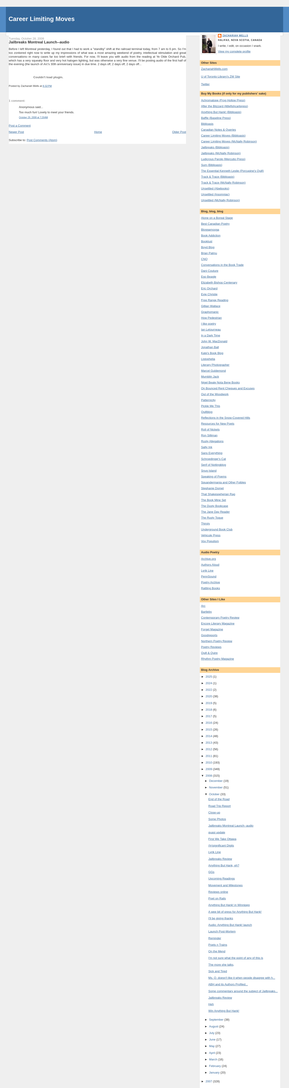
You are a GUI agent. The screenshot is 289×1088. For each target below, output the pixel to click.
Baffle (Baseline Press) (216, 118)
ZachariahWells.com (214, 69)
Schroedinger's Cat (213, 459)
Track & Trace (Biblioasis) (217, 176)
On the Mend (216, 951)
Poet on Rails (217, 898)
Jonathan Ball (210, 347)
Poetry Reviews (211, 647)
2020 (209, 696)
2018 (209, 709)
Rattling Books (210, 588)
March (213, 1059)
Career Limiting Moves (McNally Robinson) (229, 141)
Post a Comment (20, 125)
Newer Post (16, 132)
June (212, 1039)
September (216, 1019)
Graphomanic (210, 312)
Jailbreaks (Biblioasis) (215, 147)
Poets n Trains (217, 944)
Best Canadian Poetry (215, 223)
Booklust (206, 241)
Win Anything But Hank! (223, 1010)
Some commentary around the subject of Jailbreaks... (243, 991)
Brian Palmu (209, 253)
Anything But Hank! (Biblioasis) (221, 112)
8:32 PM (47, 86)
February (215, 1066)
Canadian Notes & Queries (218, 129)
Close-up (214, 812)
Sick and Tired (217, 971)
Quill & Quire (209, 653)
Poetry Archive (210, 582)
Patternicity (208, 400)
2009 (209, 769)
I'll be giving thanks (220, 918)
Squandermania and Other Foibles (223, 482)
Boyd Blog (207, 247)
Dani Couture (209, 270)
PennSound (208, 576)
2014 (209, 736)
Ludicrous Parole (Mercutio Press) (223, 159)
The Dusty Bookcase (214, 506)
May (212, 1046)
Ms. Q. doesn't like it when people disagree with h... (241, 977)
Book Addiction (210, 235)
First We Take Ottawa (222, 839)
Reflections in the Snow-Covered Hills (225, 417)
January (214, 1072)
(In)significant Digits (221, 845)
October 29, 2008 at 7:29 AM (33, 117)
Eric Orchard (209, 288)
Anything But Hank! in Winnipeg (229, 905)
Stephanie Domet (212, 488)
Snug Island (209, 470)
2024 (209, 683)
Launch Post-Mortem (222, 931)
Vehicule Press (210, 535)
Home (98, 132)
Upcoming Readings (221, 878)
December (216, 781)
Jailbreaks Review (220, 859)
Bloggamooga (210, 229)
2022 (209, 689)
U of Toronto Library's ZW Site (220, 76)
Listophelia (208, 359)
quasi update (216, 832)
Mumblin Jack (210, 376)
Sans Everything (211, 453)
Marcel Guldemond (213, 370)
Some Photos (217, 819)
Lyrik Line (207, 570)
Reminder (214, 938)
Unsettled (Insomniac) (215, 194)
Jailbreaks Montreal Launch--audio (39, 42)
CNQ (204, 259)
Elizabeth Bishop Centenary (219, 282)
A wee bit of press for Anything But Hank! (235, 911)
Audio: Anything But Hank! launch (230, 925)
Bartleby (206, 611)
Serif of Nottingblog (213, 464)
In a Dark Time (210, 335)
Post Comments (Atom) (42, 140)
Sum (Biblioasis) (211, 165)
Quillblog (206, 412)
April (212, 1053)
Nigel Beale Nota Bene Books (220, 382)
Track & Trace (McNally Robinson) (223, 182)
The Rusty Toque (212, 517)
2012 (209, 749)
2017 (209, 716)
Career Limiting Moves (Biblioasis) (223, 135)
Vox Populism (210, 541)
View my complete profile (234, 51)
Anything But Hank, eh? (223, 865)
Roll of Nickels (210, 429)
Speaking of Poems (213, 476)
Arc (203, 606)
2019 (209, 703)
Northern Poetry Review (216, 641)
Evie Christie (209, 294)
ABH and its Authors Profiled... (228, 984)
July (212, 1033)
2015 (209, 729)
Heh (211, 1004)
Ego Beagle (208, 276)
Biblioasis (207, 123)
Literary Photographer (215, 365)
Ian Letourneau (211, 329)
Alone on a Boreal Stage (217, 218)
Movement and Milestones (225, 885)
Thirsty (205, 523)
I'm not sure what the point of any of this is (235, 958)
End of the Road (219, 799)
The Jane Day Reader (215, 511)
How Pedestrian (211, 317)
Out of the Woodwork (214, 394)
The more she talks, (221, 964)
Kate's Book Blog (212, 353)
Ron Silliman (209, 435)
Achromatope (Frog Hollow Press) (223, 100)
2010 (209, 762)
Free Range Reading (214, 300)
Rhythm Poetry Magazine (217, 658)
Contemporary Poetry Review (220, 617)
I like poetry (208, 323)
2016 (209, 722)
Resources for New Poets (217, 423)
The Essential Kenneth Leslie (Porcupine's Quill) (232, 171)
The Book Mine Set (213, 500)
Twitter (205, 84)
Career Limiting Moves (42, 18)
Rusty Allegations (212, 441)
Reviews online (218, 892)
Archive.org (208, 559)
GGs (211, 872)
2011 (209, 756)
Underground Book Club (216, 529)
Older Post (179, 132)
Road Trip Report (219, 806)
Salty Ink (206, 447)
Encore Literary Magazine (217, 623)
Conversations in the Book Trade (222, 265)
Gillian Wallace (210, 306)
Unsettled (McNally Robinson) (220, 200)
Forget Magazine (212, 629)
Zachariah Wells (235, 35)
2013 (209, 742)
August (214, 1026)
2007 (209, 1081)
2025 (209, 676)
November (216, 787)
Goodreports (209, 635)
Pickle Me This (210, 406)
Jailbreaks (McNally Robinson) (221, 153)
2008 (209, 775)
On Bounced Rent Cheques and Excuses (227, 388)
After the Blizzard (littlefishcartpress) (224, 106)
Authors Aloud (210, 564)
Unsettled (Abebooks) (215, 188)
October (214, 794)
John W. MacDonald (214, 341)
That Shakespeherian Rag (218, 494)
